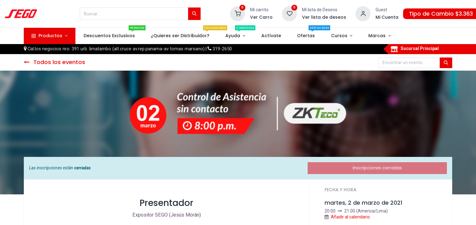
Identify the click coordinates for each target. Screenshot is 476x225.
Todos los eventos (54, 62)
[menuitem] (109, 36)
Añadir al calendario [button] (350, 216)
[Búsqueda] (194, 14)
